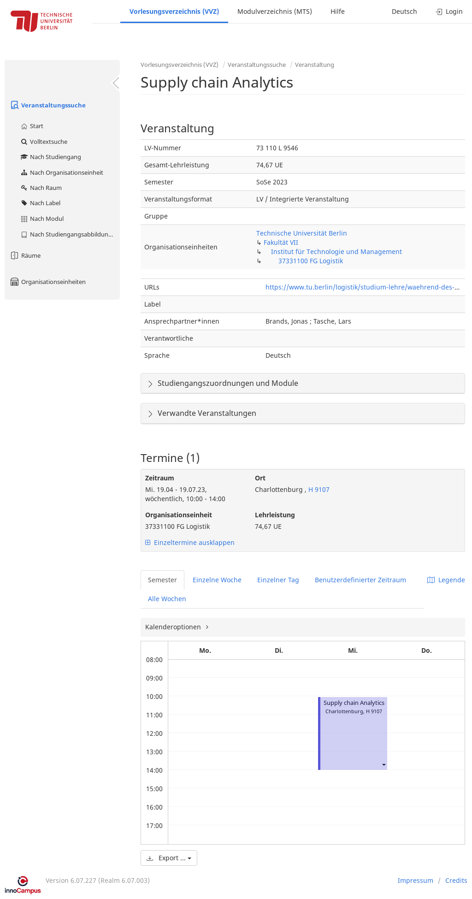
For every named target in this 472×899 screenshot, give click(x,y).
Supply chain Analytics (354, 703)
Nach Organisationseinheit (61, 172)
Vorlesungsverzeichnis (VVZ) (174, 11)
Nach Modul (42, 218)
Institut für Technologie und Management (336, 251)
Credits (456, 880)
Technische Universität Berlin (301, 233)
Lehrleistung (275, 514)
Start (31, 126)
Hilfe (337, 11)
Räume (25, 255)
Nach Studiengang (50, 157)
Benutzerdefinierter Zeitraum (360, 579)
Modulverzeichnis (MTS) (274, 11)
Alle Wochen (167, 598)
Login (449, 11)
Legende (446, 579)
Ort (260, 477)
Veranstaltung (314, 64)
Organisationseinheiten (47, 282)
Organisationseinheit (178, 514)
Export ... (169, 857)
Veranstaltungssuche (47, 105)
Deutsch (404, 11)
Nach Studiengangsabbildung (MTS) (70, 234)
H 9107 (318, 489)
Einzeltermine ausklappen (190, 542)
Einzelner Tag (278, 579)
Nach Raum (41, 187)
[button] (383, 765)
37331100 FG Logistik (310, 260)
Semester (162, 579)
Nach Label (40, 203)
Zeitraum (159, 477)
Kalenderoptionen (174, 626)
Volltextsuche (43, 141)
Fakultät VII (281, 242)
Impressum (415, 880)
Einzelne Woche (217, 579)
